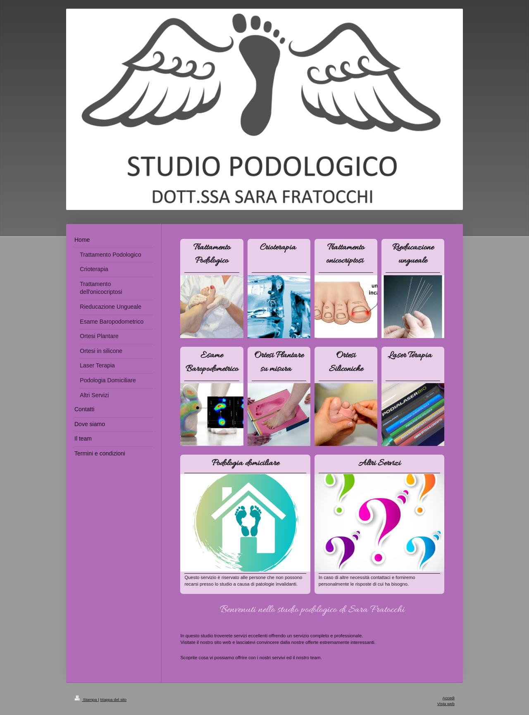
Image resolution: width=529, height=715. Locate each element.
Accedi (449, 698)
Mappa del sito (113, 699)
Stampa (86, 699)
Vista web (446, 703)
